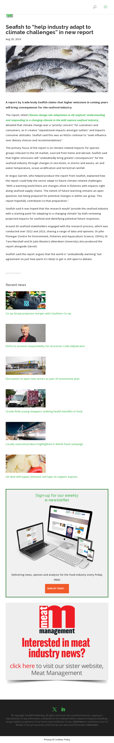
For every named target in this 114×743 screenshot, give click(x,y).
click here (78, 721)
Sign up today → (57, 588)
